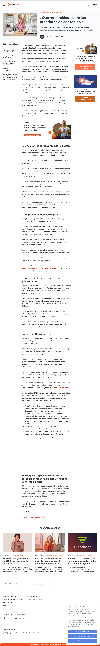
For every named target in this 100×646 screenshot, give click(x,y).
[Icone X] (8, 618)
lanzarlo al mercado (61, 388)
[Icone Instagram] (20, 618)
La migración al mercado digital (8, 56)
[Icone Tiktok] (23, 618)
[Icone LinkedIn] (12, 618)
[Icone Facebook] (4, 618)
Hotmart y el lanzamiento (7, 69)
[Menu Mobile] (4, 5)
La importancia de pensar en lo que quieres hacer (9, 63)
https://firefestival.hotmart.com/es (34, 517)
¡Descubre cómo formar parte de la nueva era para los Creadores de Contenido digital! (10, 76)
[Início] (14, 4)
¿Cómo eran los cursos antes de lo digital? (10, 51)
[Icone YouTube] (16, 618)
